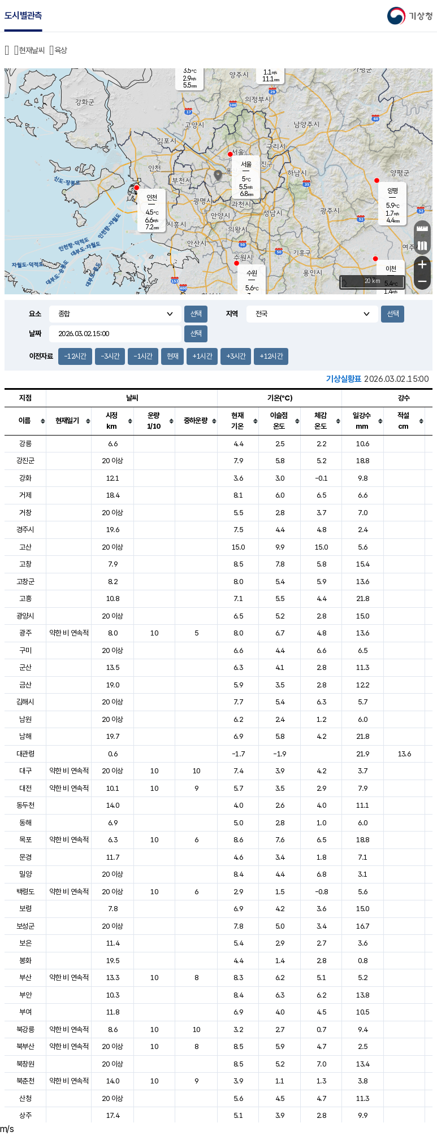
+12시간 (271, 356)
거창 (25, 512)
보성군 (25, 926)
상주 (25, 1115)
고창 (25, 564)
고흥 (25, 598)
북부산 (25, 1046)
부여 (25, 1012)
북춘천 (25, 1081)
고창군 (25, 581)
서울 (246, 164)
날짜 (35, 333)
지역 (232, 314)
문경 (25, 857)
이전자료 (41, 356)
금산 (25, 685)
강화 (25, 478)
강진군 (25, 460)
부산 (25, 977)
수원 (251, 273)
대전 (25, 788)
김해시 (25, 702)
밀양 (25, 874)
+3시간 (235, 356)
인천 (151, 198)
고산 (25, 547)
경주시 (25, 529)
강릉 (25, 443)
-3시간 (110, 356)
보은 (25, 943)
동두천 (25, 805)
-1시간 (142, 356)
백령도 (25, 891)
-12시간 (75, 356)
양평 (392, 191)
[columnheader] (25, 421)
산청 (25, 1098)
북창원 (25, 1064)
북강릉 (25, 1029)
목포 (25, 839)
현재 (173, 356)
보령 (25, 908)
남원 (25, 719)
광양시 (25, 616)
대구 (25, 771)
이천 (391, 269)
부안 (25, 995)
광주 (25, 633)
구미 (25, 650)
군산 (25, 667)
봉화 (25, 960)
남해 (25, 736)
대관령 (25, 754)
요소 (35, 314)
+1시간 (201, 356)
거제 (25, 495)
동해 (25, 823)
